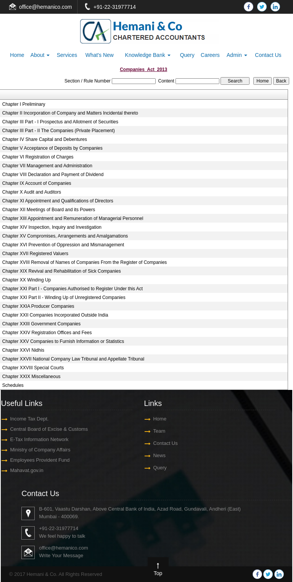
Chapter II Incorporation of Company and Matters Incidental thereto (70, 113)
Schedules (13, 385)
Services (67, 55)
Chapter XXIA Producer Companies (38, 306)
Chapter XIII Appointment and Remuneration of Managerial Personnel (72, 218)
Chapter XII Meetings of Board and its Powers (48, 209)
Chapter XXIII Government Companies (41, 324)
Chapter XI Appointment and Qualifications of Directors (57, 201)
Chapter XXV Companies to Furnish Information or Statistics (63, 341)
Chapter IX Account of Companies (36, 183)
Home (17, 55)
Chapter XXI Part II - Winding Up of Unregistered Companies (64, 297)
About (40, 55)
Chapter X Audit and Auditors (31, 192)
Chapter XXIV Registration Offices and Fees (47, 332)
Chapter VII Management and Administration (47, 165)
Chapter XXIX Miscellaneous (31, 376)
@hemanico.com (52, 7)
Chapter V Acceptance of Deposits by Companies (52, 148)
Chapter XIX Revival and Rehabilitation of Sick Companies (61, 271)
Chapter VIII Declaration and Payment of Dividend (52, 174)
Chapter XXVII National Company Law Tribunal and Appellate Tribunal (73, 359)
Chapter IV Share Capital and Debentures (44, 139)
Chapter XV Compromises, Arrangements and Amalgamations (65, 236)
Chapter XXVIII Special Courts (33, 367)
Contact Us (268, 55)
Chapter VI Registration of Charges (38, 157)
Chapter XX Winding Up (26, 280)
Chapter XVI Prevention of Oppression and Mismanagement (63, 244)
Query (187, 55)
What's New (99, 55)
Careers (210, 55)
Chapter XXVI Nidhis (23, 350)
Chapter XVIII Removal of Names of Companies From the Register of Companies (84, 262)
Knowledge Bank (148, 55)
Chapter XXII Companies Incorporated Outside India (55, 315)
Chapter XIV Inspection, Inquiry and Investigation (51, 227)
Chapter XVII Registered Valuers (35, 253)
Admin (237, 55)
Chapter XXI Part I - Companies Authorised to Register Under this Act (72, 288)
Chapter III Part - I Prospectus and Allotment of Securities (60, 121)
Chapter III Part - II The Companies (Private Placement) (58, 130)
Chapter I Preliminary (23, 104)
